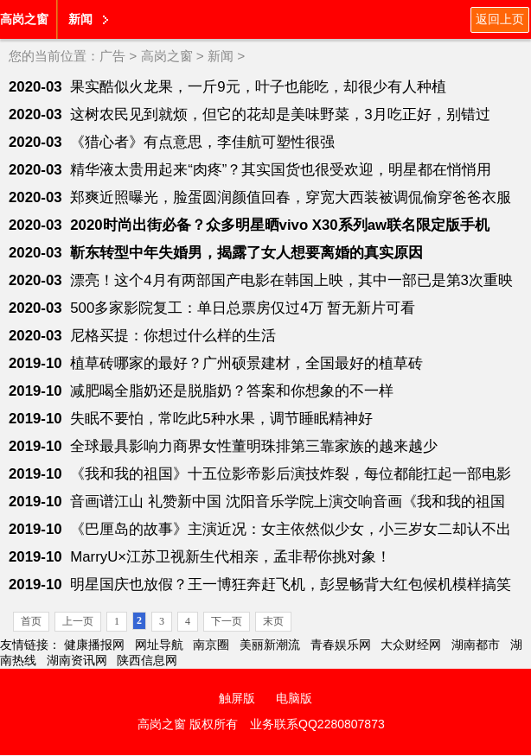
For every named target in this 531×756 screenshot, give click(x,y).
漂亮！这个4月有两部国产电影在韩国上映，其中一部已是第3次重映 (291, 280)
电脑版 (294, 698)
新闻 (80, 19)
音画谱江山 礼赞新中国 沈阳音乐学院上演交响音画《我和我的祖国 (287, 501)
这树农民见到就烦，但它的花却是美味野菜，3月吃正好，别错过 (279, 114)
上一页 (77, 621)
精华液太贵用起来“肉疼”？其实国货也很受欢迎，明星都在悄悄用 (280, 170)
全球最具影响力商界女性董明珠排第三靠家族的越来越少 (254, 446)
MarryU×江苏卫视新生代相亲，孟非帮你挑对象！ (230, 557)
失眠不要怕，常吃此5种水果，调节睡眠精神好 (221, 418)
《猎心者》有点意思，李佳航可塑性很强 (202, 142)
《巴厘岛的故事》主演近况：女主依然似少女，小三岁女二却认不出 (290, 529)
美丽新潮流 (270, 644)
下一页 (226, 621)
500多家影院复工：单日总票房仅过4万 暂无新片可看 (242, 308)
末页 (273, 621)
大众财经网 (411, 644)
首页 (31, 621)
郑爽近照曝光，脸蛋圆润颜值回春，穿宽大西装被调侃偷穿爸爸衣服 (290, 197)
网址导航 (159, 644)
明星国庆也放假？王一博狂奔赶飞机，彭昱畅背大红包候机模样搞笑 (290, 584)
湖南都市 (475, 644)
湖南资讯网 (77, 660)
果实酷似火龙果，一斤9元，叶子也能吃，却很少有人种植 (257, 87)
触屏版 (237, 698)
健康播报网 (94, 644)
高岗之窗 (24, 19)
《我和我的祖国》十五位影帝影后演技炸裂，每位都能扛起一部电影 (290, 474)
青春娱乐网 (340, 644)
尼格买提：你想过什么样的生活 (173, 335)
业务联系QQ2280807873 (317, 724)
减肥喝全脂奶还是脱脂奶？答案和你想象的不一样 (231, 391)
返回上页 (500, 19)
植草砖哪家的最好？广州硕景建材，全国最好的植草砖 (246, 363)
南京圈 (211, 644)
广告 (112, 55)
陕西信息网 (147, 660)
